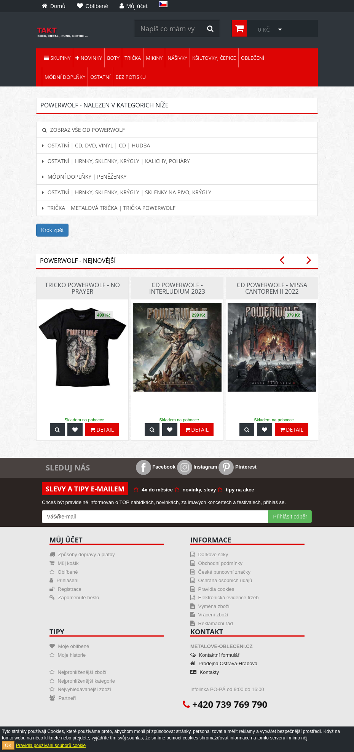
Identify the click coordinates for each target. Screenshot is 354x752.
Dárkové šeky (209, 554)
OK (8, 745)
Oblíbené (63, 572)
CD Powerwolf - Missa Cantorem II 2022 (272, 288)
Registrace (65, 589)
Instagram (197, 467)
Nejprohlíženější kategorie (82, 681)
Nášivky (177, 57)
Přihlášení (63, 580)
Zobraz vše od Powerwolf (83, 129)
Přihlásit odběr (290, 517)
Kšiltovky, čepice (214, 57)
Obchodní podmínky (216, 563)
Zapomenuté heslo (74, 597)
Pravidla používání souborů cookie (51, 745)
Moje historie (67, 655)
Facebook (155, 467)
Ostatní (100, 77)
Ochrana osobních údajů (221, 580)
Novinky (88, 57)
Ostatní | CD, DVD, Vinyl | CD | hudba (96, 145)
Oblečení (252, 57)
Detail (102, 429)
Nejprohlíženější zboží (78, 672)
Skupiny (57, 57)
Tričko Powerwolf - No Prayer (82, 288)
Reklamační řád (211, 623)
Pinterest (237, 467)
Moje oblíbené (69, 646)
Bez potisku (130, 77)
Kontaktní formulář (214, 655)
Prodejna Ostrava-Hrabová (223, 663)
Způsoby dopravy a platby (82, 554)
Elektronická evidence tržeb (224, 597)
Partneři (62, 698)
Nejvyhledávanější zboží (80, 689)
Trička (132, 57)
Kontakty (204, 672)
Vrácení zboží (209, 615)
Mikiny (154, 57)
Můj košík (64, 563)
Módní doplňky (65, 77)
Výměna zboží (210, 606)
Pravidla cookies (212, 589)
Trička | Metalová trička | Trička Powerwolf (108, 207)
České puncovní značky (220, 572)
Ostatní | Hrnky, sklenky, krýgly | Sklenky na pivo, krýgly (126, 192)
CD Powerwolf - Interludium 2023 (177, 288)
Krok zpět (52, 230)
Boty (113, 57)
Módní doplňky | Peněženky (84, 176)
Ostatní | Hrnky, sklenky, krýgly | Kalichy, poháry (116, 161)
